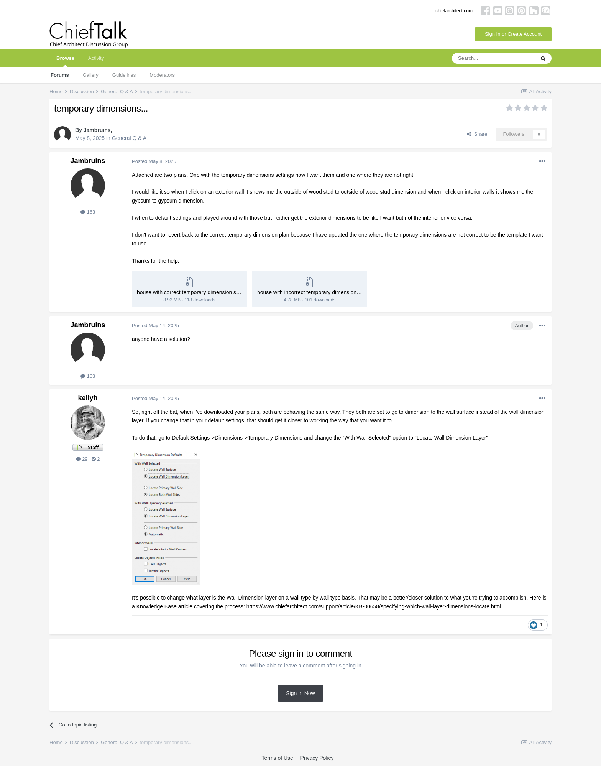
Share (477, 134)
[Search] (493, 58)
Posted (154, 161)
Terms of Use (277, 758)
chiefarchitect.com (454, 10)
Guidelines (124, 75)
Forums (60, 75)
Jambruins (97, 130)
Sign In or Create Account (513, 34)
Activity (96, 58)
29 (82, 459)
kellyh (87, 398)
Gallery (91, 75)
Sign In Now (300, 693)
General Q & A (129, 138)
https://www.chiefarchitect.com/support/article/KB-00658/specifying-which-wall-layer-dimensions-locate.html (373, 606)
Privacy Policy (316, 758)
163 (87, 212)
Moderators (162, 75)
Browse (65, 61)
